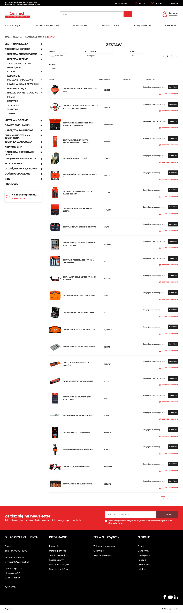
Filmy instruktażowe (59, 569)
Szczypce (12, 101)
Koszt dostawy (56, 560)
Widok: (52, 51)
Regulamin (9, 609)
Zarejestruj (173, 16)
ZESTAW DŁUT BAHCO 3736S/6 (75, 158)
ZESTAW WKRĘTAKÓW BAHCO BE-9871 (79, 347)
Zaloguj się (173, 13)
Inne (7, 179)
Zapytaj (18, 198)
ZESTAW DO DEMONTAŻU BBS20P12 (77, 484)
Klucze (11, 71)
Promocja (11, 184)
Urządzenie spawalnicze (20, 158)
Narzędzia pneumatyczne (21, 54)
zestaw (11, 113)
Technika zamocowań (19, 142)
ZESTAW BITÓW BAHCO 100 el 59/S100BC (79, 330)
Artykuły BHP (13, 147)
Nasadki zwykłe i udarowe (22, 93)
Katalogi (142, 569)
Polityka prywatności (170, 609)
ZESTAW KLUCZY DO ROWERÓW (76, 467)
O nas (140, 546)
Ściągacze (13, 105)
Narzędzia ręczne (16, 59)
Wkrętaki (12, 109)
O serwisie (98, 551)
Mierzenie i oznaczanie (20, 80)
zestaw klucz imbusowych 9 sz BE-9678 (78, 450)
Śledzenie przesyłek (59, 564)
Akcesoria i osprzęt (17, 49)
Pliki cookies (144, 564)
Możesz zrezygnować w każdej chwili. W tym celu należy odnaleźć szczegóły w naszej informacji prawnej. (140, 522)
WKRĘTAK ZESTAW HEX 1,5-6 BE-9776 (78, 381)
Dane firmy (143, 551)
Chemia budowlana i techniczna (18, 136)
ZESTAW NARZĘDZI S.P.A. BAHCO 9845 (78, 312)
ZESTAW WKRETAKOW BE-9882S (76, 432)
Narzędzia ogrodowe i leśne (19, 153)
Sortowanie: (90, 51)
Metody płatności (57, 551)
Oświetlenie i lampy (17, 125)
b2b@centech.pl (20, 562)
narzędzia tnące (16, 88)
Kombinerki (13, 76)
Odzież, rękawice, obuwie (21, 168)
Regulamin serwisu (103, 555)
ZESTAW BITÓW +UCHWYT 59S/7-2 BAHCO (80, 295)
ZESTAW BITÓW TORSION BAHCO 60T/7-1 (79, 227)
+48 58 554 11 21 (16, 557)
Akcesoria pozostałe (19, 63)
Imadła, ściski (14, 67)
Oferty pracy (144, 555)
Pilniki (11, 97)
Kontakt (142, 560)
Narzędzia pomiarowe (19, 130)
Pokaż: (133, 51)
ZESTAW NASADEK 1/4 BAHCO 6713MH (78, 415)
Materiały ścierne (16, 120)
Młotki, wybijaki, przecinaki (23, 84)
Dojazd (10, 587)
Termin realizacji (57, 555)
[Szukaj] (96, 14)
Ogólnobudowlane (17, 173)
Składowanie (13, 163)
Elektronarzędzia (16, 44)
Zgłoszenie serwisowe (104, 546)
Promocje (54, 546)
